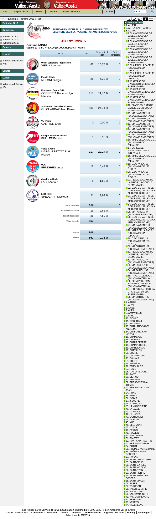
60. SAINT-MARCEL (136, 465)
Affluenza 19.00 (11, 39)
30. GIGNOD (132, 377)
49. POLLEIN (132, 433)
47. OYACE (131, 427)
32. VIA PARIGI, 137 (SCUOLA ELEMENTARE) (141, 261)
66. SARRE (131, 483)
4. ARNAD (131, 302)
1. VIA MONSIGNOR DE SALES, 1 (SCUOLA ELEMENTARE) (140, 36)
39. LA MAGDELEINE (136, 406)
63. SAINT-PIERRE (135, 473)
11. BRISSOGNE (134, 321)
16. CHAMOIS (133, 339)
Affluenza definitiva (13, 60)
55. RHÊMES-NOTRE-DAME (140, 449)
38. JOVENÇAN (134, 403)
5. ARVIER (131, 305)
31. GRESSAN (133, 379)
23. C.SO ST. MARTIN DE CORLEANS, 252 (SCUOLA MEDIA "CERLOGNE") (141, 198)
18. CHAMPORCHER (136, 345)
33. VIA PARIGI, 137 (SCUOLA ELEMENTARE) (141, 266)
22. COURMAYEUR (135, 355)
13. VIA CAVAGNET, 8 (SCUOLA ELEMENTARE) (141, 125)
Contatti (53, 11)
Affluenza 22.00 (11, 43)
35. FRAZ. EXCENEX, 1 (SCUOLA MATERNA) (140, 277)
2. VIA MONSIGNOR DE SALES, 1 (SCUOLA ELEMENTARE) (140, 44)
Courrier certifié (93, 512)
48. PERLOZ (132, 430)
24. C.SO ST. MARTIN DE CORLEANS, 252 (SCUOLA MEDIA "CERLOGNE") (141, 206)
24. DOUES (131, 361)
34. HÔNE (131, 393)
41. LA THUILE (133, 411)
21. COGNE (132, 353)
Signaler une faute (114, 512)
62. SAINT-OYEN (134, 470)
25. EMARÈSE (133, 363)
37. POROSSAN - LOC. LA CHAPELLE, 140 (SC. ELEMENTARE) (141, 292)
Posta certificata (71, 11)
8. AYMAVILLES (134, 313)
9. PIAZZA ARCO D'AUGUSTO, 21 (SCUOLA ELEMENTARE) (141, 100)
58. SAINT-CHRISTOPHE (138, 459)
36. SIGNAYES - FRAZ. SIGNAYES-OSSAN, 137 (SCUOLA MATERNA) (140, 284)
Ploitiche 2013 (27, 18)
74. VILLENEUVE (134, 505)
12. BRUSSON (133, 323)
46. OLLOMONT (134, 425)
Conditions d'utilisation (44, 512)
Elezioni (12, 18)
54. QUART (131, 446)
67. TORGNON (133, 486)
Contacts (76, 512)
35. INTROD (132, 395)
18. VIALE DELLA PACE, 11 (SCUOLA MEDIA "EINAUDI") (142, 158)
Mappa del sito (21, 11)
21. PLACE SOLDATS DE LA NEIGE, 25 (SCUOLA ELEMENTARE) (140, 182)
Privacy (131, 512)
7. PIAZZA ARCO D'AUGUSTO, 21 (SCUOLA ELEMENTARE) (141, 84)
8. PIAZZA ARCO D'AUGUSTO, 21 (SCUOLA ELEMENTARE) (141, 92)
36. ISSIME (131, 398)
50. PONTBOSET (134, 435)
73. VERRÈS (132, 502)
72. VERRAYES (133, 499)
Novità (39, 11)
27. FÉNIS (131, 369)
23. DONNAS (132, 358)
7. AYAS (130, 310)
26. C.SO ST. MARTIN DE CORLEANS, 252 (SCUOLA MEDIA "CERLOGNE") (141, 220)
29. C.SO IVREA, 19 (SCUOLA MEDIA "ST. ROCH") (139, 241)
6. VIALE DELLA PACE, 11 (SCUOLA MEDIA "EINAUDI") (141, 76)
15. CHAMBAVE (134, 337)
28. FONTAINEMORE (136, 371)
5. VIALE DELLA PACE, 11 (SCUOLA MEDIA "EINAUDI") (141, 68)
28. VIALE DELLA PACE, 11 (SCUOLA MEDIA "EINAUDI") (142, 233)
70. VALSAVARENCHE (137, 494)
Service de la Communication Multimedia (64, 510)
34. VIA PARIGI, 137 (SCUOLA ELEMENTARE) (141, 271)
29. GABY (131, 374)
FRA (111, 11)
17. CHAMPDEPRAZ (136, 342)
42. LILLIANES (133, 414)
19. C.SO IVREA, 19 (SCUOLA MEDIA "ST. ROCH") (139, 167)
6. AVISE (130, 307)
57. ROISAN (132, 457)
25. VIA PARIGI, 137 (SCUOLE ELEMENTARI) (140, 213)
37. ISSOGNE (133, 401)
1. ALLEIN (131, 25)
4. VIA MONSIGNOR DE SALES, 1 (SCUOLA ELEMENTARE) (140, 60)
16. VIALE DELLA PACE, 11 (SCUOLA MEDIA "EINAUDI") (142, 142)
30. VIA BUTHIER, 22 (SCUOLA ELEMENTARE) (141, 247)
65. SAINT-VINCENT (136, 480)
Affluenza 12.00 (11, 36)
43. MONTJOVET (134, 417)
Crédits (64, 512)
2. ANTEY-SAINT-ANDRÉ (138, 28)
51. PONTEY (132, 438)
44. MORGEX (132, 419)
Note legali (144, 512)
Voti (5, 63)
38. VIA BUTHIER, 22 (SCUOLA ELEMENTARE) (141, 298)
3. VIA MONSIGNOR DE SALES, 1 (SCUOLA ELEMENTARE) (140, 52)
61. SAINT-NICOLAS (136, 467)
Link (5, 11)
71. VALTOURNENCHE (137, 496)
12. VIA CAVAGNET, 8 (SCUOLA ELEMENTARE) (141, 119)
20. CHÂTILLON (134, 350)
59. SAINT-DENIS (135, 462)
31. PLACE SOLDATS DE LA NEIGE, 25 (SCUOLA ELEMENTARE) (140, 254)
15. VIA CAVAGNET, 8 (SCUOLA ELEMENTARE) (141, 135)
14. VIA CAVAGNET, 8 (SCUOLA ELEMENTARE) (141, 130)
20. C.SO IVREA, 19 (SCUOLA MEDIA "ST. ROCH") (139, 174)
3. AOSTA (131, 30)
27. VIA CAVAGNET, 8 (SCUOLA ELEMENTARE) (141, 226)
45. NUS (130, 422)
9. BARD (130, 315)
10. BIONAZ (132, 318)
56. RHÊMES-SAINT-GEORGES (136, 453)
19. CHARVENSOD (135, 347)
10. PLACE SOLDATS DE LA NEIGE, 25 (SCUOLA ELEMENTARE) (140, 108)
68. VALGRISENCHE (136, 489)
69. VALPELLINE (134, 491)
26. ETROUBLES (134, 366)
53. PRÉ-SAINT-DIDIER (138, 443)
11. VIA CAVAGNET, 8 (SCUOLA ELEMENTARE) (141, 114)
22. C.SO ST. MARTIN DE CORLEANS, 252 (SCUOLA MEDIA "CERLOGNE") (141, 190)
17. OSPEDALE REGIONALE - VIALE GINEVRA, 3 (138, 150)
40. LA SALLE (133, 409)
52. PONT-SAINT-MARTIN (139, 440)
